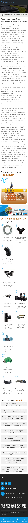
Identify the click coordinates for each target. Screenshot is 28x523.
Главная (3, 14)
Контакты (24, 520)
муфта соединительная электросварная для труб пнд (14, 446)
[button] (24, 190)
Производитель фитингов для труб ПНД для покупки (14, 417)
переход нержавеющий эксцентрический (14, 431)
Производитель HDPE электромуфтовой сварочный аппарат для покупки (14, 469)
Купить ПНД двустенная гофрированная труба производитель (14, 438)
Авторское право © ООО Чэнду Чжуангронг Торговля (13, 513)
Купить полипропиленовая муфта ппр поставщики (14, 424)
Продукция (10, 520)
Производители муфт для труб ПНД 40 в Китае (14, 453)
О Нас (17, 520)
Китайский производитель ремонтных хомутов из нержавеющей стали (14, 460)
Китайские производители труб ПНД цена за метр (14, 404)
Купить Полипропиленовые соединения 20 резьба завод (14, 411)
